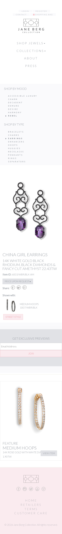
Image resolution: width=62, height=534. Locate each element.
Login (25, 11)
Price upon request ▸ (18, 281)
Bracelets (16, 132)
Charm (13, 99)
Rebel (12, 115)
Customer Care (31, 513)
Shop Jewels (31, 43)
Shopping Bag (44, 15)
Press (31, 66)
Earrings (15, 138)
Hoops (13, 145)
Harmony (15, 112)
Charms (14, 135)
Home (31, 500)
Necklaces (16, 151)
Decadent (15, 102)
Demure (13, 106)
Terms (31, 509)
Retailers (31, 505)
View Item (49, 453)
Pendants (15, 155)
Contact (21, 15)
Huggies (14, 148)
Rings (12, 158)
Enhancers (16, 141)
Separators (17, 161)
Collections (31, 51)
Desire (13, 109)
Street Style (13, 316)
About (31, 58)
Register (41, 11)
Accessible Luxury (22, 96)
